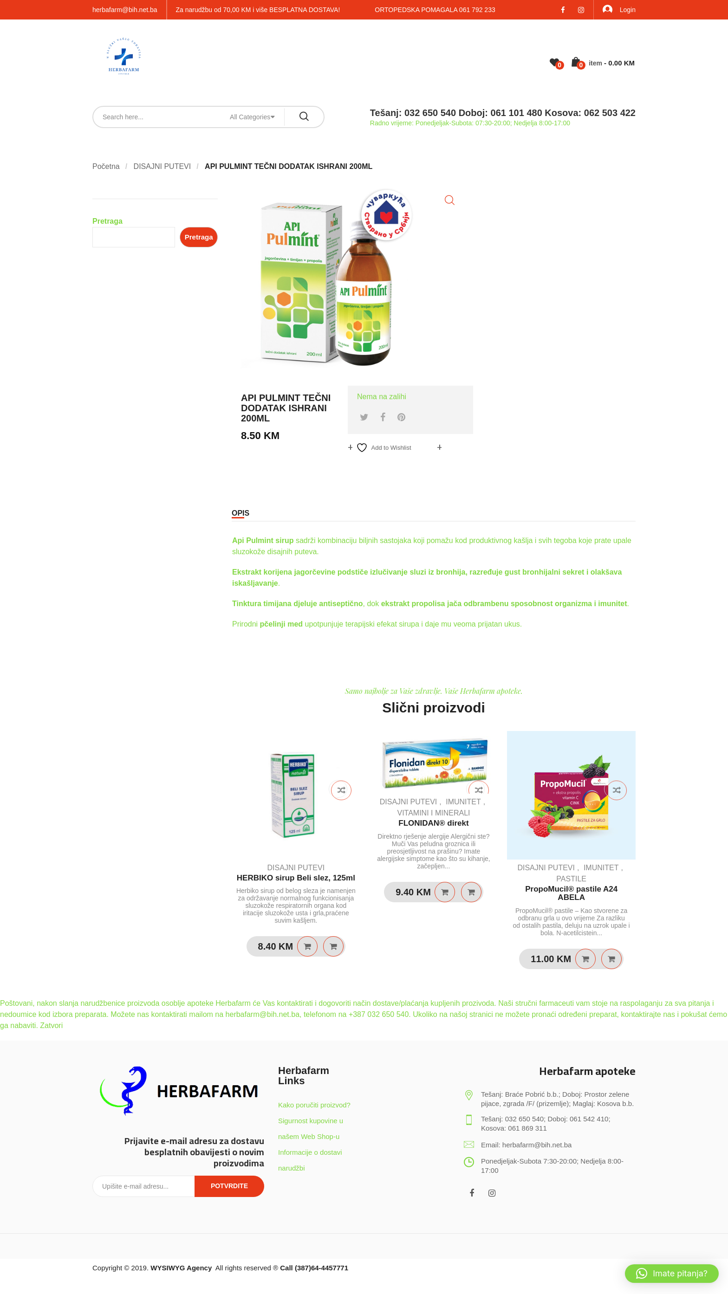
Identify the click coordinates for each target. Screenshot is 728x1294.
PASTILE (571, 879)
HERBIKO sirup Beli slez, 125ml (296, 877)
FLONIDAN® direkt (433, 823)
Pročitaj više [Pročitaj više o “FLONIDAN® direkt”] (445, 892)
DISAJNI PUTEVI (162, 166)
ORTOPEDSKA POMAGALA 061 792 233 (435, 9)
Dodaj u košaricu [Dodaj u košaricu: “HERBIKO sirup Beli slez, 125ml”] (307, 946)
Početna (106, 166)
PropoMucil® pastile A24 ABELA (571, 893)
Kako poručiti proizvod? (314, 1105)
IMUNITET (463, 802)
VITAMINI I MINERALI (433, 813)
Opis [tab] (240, 513)
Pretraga (107, 221)
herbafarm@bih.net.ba (124, 9)
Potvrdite (229, 1186)
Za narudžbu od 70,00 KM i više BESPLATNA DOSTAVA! (258, 9)
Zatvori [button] (51, 1025)
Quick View (333, 946)
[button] (449, 200)
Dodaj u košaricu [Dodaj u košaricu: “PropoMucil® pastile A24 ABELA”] (585, 959)
